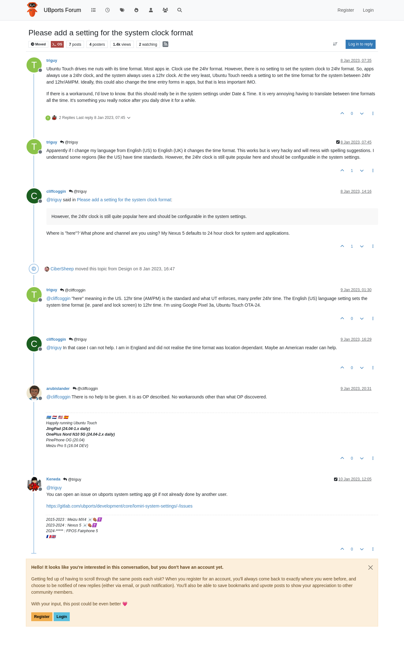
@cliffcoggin (73, 290)
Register (42, 617)
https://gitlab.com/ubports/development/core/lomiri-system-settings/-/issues (119, 506)
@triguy (69, 142)
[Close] (370, 567)
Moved (38, 44)
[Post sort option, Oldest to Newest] (335, 44)
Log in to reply (360, 44)
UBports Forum (62, 10)
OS (57, 44)
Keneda (53, 479)
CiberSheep (62, 268)
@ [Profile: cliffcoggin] (58, 298)
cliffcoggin (56, 191)
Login (61, 617)
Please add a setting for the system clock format (124, 199)
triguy (51, 60)
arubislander (58, 388)
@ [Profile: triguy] (54, 199)
